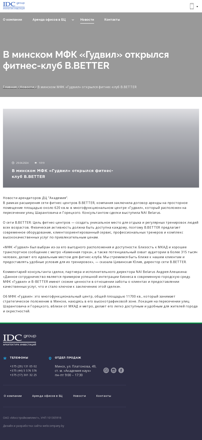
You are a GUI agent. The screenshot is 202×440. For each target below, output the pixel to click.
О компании (12, 19)
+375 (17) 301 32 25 (23, 375)
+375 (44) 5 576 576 (23, 370)
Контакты (112, 19)
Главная (10, 87)
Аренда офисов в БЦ (49, 19)
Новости (87, 19)
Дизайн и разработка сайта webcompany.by (33, 425)
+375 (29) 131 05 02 (23, 366)
